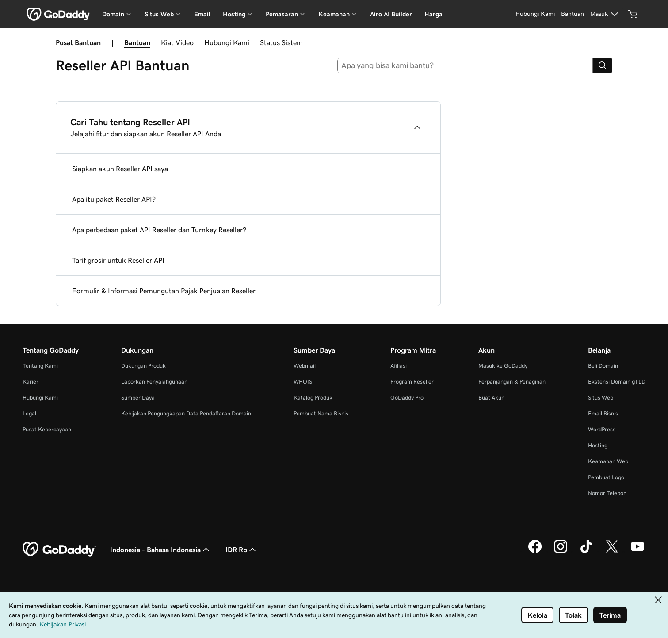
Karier (30, 381)
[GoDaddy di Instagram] (561, 551)
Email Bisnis (603, 413)
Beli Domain (603, 366)
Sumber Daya (138, 397)
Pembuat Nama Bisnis (321, 413)
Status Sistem (281, 42)
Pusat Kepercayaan (47, 429)
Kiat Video (177, 42)
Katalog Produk (313, 397)
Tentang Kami (40, 366)
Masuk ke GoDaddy (502, 366)
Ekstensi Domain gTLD (616, 381)
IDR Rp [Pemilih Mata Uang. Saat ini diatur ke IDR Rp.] (241, 549)
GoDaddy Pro (407, 397)
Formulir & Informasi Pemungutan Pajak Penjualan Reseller (164, 290)
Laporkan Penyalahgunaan (154, 381)
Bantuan (137, 42)
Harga (433, 14)
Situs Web (600, 397)
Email (202, 14)
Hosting (597, 445)
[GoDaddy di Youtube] (637, 551)
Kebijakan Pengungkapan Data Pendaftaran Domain (186, 413)
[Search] (602, 65)
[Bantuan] (572, 14)
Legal (29, 413)
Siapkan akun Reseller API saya (120, 168)
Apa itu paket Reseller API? (114, 199)
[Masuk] (605, 14)
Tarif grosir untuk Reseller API (118, 260)
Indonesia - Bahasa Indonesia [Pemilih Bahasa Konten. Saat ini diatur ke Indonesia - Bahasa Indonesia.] (160, 549)
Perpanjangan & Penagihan (512, 381)
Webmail (305, 366)
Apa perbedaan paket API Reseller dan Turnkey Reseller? (159, 229)
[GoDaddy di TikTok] (586, 551)
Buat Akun (491, 397)
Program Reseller (412, 381)
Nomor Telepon (607, 493)
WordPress (601, 429)
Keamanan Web (608, 461)
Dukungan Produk (143, 366)
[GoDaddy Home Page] (59, 549)
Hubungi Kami (226, 42)
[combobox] (465, 65)
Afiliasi (398, 366)
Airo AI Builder (391, 14)
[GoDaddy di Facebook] (535, 551)
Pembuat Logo (606, 477)
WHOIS (303, 381)
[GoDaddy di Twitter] (612, 551)
